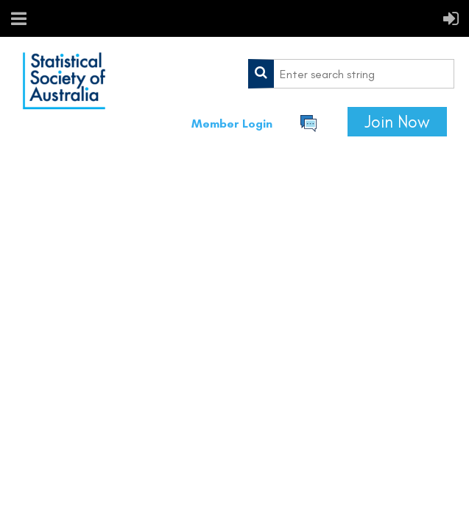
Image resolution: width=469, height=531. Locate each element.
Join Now (397, 121)
